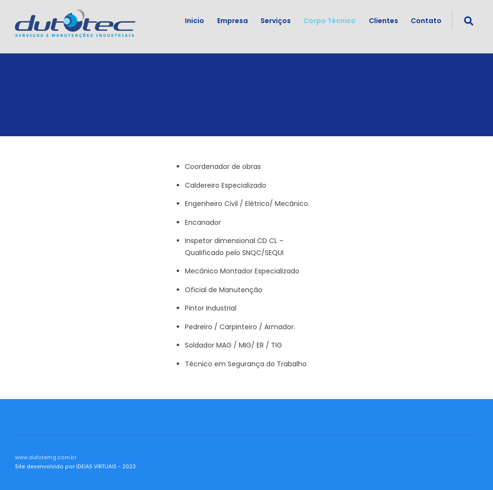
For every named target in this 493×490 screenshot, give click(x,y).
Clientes (383, 21)
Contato (426, 21)
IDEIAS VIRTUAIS (96, 466)
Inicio (194, 21)
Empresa (232, 21)
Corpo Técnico (329, 21)
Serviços (275, 21)
